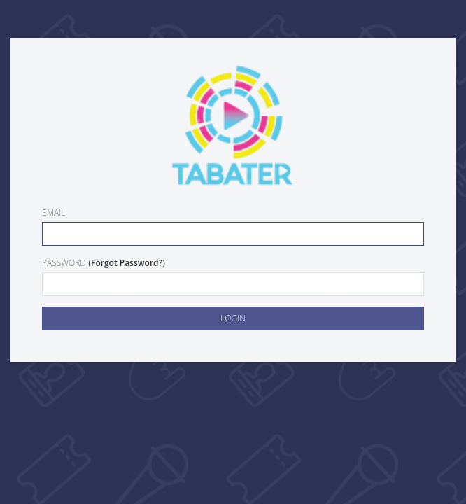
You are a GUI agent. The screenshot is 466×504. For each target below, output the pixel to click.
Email (53, 212)
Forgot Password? (126, 263)
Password (64, 263)
